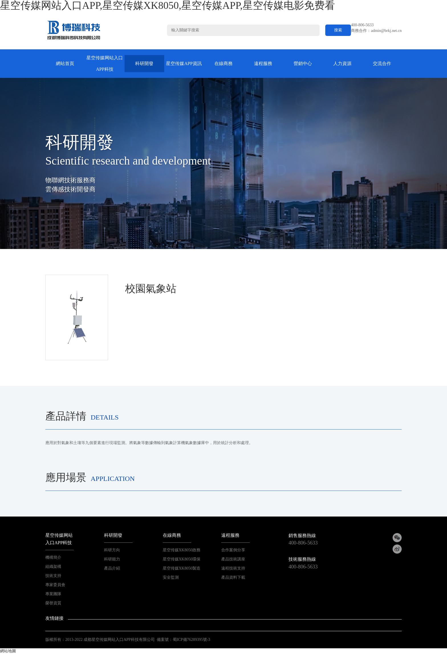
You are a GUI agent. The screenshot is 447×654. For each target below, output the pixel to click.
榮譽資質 (53, 603)
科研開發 (144, 63)
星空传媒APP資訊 (184, 63)
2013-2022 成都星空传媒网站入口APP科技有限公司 (110, 639)
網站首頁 (65, 63)
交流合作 (382, 63)
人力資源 (342, 63)
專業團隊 (53, 594)
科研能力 (112, 559)
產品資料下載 (233, 577)
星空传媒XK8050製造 (181, 568)
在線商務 (223, 63)
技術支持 (53, 576)
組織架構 (53, 566)
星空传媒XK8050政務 (181, 550)
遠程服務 (263, 63)
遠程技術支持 (233, 568)
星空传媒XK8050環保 (181, 559)
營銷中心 (303, 63)
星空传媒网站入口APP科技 (104, 63)
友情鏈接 (54, 618)
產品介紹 (112, 568)
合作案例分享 (233, 550)
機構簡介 (53, 557)
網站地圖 (8, 651)
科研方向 (112, 550)
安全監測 (171, 577)
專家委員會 (55, 585)
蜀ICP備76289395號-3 (191, 639)
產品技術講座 (233, 559)
